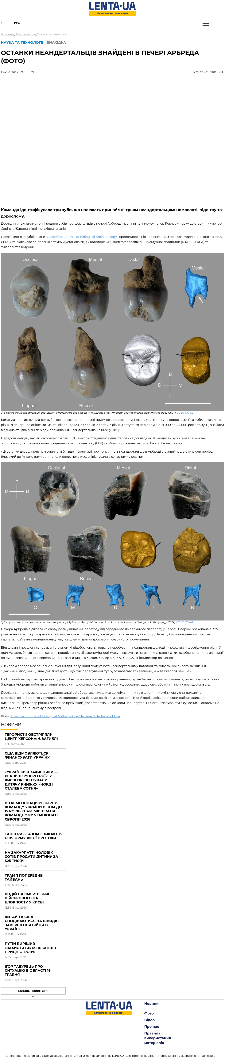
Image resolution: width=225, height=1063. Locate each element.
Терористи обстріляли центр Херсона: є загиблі (31, 737)
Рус (17, 23)
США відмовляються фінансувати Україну (27, 755)
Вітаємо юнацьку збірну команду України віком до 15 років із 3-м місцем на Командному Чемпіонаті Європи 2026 (33, 811)
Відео (149, 1020)
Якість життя (26, 34)
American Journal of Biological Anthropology (82, 237)
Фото (149, 1013)
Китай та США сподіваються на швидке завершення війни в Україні (32, 923)
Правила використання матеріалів (157, 1038)
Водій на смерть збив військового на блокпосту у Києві (28, 898)
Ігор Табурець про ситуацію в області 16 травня (28, 970)
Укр (3, 23)
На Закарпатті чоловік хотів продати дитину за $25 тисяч (31, 857)
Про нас (151, 1027)
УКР (213, 72)
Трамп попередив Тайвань (24, 877)
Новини (151, 1004)
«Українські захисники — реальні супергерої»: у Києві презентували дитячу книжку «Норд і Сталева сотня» (31, 780)
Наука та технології (53, 34)
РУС (221, 72)
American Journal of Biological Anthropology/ (45, 716)
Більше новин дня (33, 991)
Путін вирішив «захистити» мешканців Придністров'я (30, 948)
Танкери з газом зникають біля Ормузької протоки (33, 836)
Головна (7, 34)
